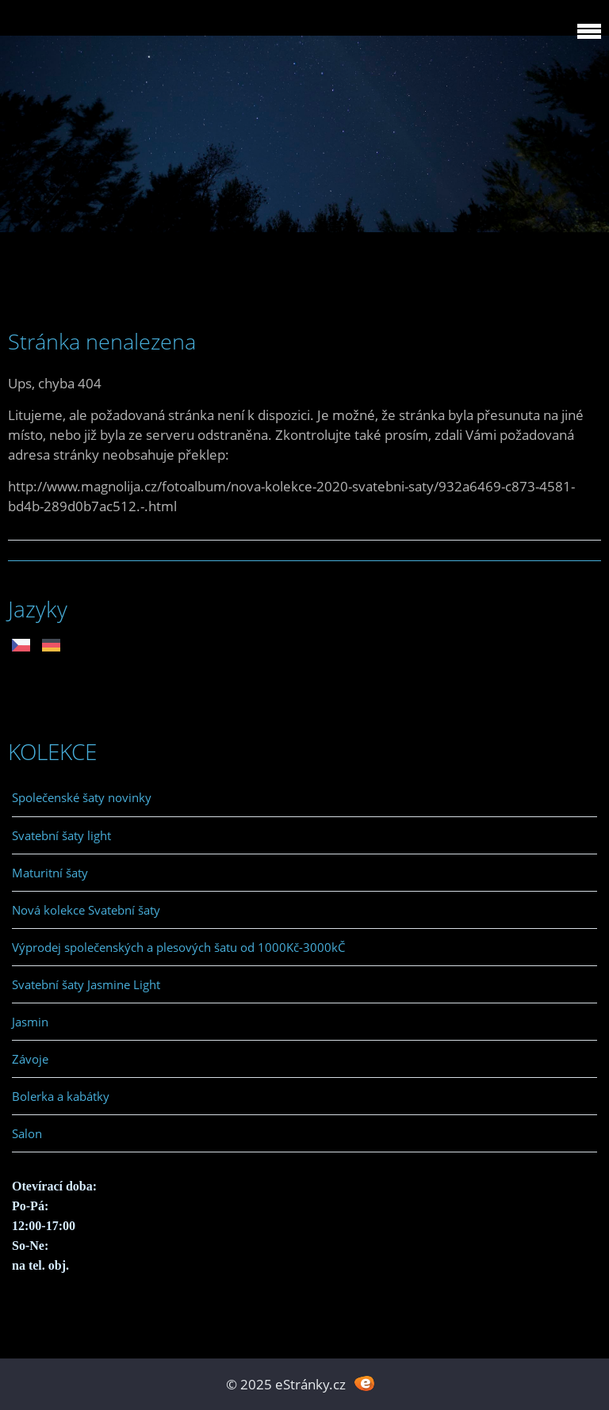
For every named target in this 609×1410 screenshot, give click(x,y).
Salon (27, 1133)
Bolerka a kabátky (60, 1096)
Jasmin (30, 1022)
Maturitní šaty (50, 873)
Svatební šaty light (61, 835)
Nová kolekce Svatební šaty (86, 910)
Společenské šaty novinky (81, 797)
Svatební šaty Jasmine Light (86, 984)
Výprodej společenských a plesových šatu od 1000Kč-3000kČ (178, 947)
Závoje (30, 1059)
